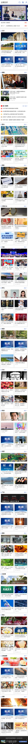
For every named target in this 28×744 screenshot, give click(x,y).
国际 (3, 165)
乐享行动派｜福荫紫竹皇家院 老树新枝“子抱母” (13, 119)
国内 (3, 124)
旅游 (3, 329)
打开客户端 (23, 741)
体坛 (3, 288)
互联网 (4, 574)
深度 (3, 451)
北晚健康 (4, 656)
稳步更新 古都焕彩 (5, 22)
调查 (3, 533)
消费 (3, 696)
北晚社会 (4, 206)
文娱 (3, 247)
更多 (25, 30)
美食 (3, 615)
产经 (3, 492)
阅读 (3, 410)
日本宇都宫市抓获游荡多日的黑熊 (10, 108)
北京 (3, 30)
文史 (3, 369)
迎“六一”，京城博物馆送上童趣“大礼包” (10, 25)
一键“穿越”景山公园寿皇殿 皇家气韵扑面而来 (13, 114)
